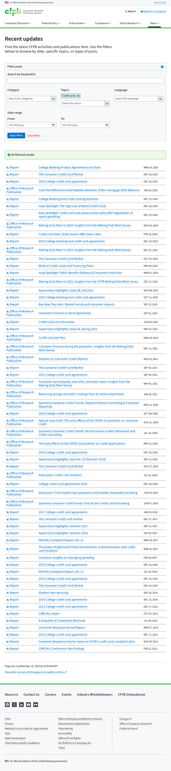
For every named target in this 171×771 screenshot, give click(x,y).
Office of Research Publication (20, 190)
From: (11, 119)
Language (120, 90)
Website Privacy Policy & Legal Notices (26, 729)
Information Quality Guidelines (22, 743)
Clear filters (34, 136)
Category (13, 90)
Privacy (9, 724)
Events (66, 694)
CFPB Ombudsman (131, 694)
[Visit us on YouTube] (28, 704)
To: (63, 119)
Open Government (15, 738)
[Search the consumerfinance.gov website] (130, 12)
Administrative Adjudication (74, 724)
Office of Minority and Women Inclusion (80, 719)
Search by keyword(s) (21, 74)
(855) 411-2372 (160, 2)
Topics (65, 90)
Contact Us (31, 694)
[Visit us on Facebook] (7, 704)
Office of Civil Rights (69, 738)
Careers (50, 694)
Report (12, 167)
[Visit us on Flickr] (35, 704)
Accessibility (65, 733)
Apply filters (16, 135)
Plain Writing (65, 729)
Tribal (61, 748)
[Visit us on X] (14, 704)
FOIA (7, 719)
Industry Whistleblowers (94, 694)
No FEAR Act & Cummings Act (74, 743)
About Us (11, 694)
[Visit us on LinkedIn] (21, 704)
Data (7, 733)
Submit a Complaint (153, 11)
